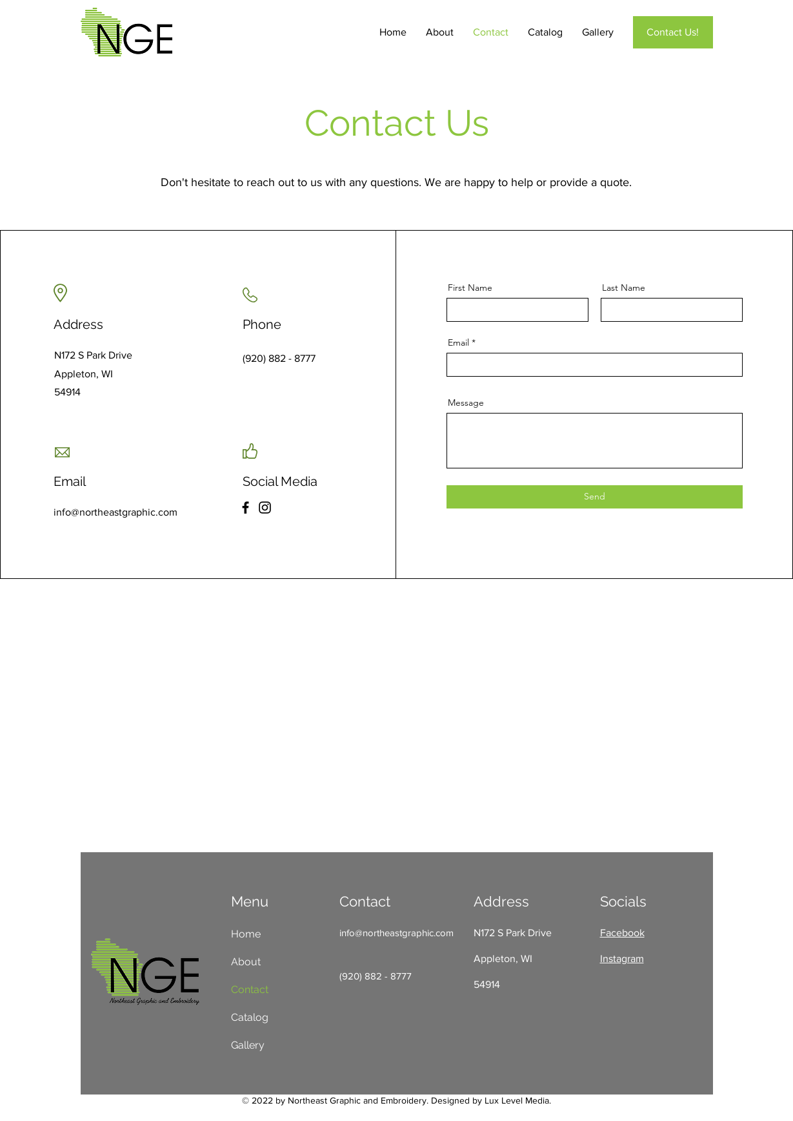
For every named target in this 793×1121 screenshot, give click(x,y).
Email (458, 342)
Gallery (248, 1045)
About (246, 962)
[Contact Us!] (673, 32)
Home (246, 934)
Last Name (623, 287)
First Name (470, 287)
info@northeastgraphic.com (396, 932)
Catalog (249, 1017)
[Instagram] (265, 507)
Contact (249, 989)
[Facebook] (245, 507)
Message (466, 402)
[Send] (595, 496)
